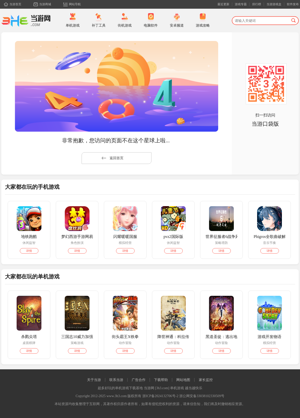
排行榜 (256, 4)
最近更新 (223, 4)
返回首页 (112, 158)
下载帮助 (161, 380)
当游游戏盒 (274, 4)
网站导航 (75, 4)
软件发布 (293, 4)
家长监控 (206, 380)
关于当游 (94, 380)
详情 (29, 251)
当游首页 (15, 4)
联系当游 (116, 380)
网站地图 (183, 380)
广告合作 (139, 380)
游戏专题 (241, 4)
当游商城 (45, 4)
